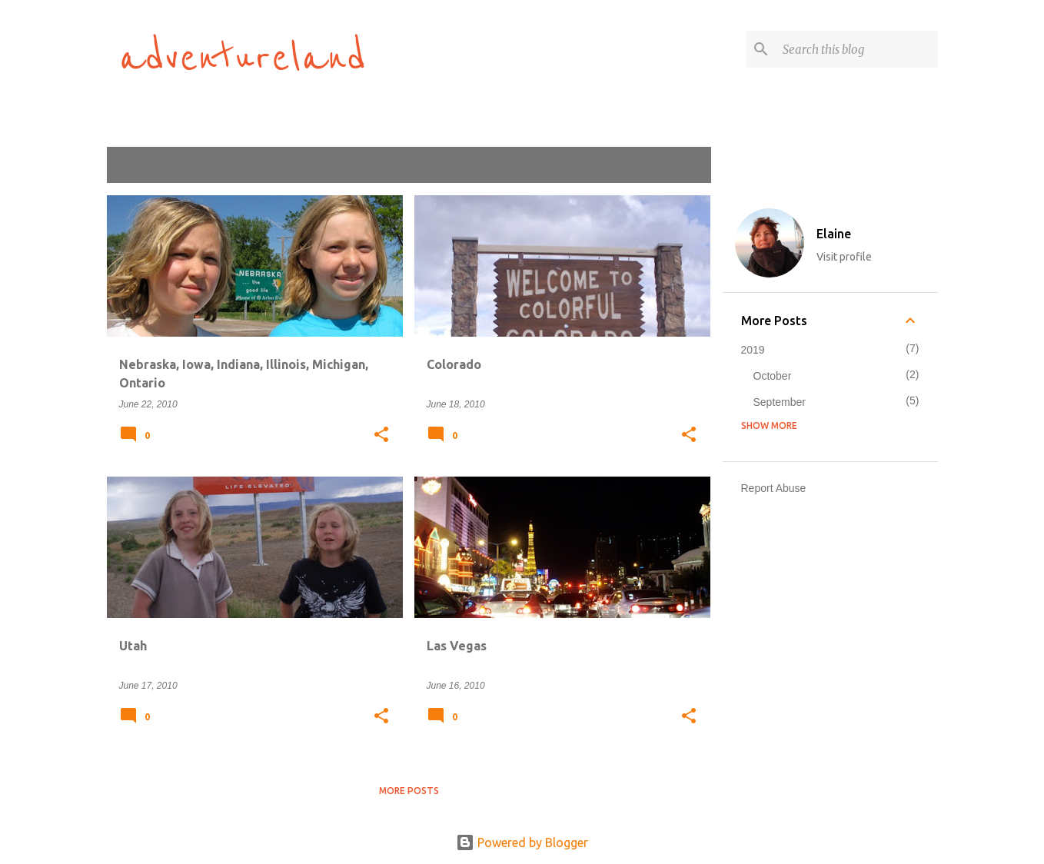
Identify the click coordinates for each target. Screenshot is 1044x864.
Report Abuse (773, 488)
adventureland (243, 58)
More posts (409, 791)
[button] (381, 436)
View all (679, 166)
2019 (753, 350)
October (772, 376)
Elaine (833, 234)
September (779, 402)
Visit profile (844, 257)
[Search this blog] (857, 49)
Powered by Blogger (522, 842)
